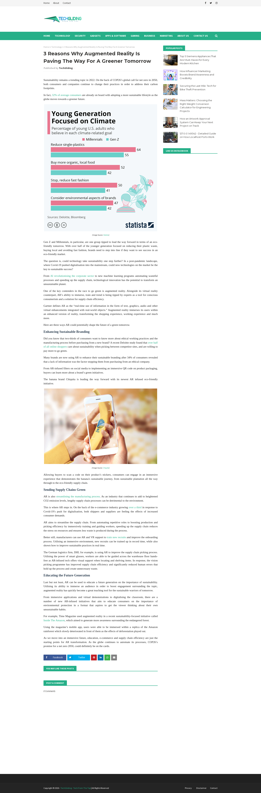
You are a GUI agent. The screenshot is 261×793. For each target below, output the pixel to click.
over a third (135, 507)
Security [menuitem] (80, 35)
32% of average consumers (67, 95)
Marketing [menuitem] (166, 35)
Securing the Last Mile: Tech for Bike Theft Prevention (198, 87)
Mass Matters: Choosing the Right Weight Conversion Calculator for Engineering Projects (196, 105)
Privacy (188, 788)
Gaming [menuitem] (135, 35)
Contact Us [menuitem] (201, 35)
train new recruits (116, 537)
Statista (106, 235)
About (56, 3)
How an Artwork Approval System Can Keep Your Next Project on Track (196, 122)
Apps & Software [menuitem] (115, 35)
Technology (56, 47)
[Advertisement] (152, 19)
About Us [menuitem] (183, 35)
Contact (67, 3)
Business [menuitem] (149, 35)
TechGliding (66, 68)
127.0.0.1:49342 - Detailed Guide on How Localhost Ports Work (198, 135)
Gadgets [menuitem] (95, 35)
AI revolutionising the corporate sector (72, 275)
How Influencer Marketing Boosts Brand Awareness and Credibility (197, 75)
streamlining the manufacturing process (78, 496)
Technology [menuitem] (62, 35)
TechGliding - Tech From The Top (76, 788)
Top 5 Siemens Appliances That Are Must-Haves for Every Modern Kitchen (198, 60)
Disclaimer (201, 788)
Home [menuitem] (47, 35)
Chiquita (106, 468)
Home (46, 3)
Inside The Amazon (54, 620)
